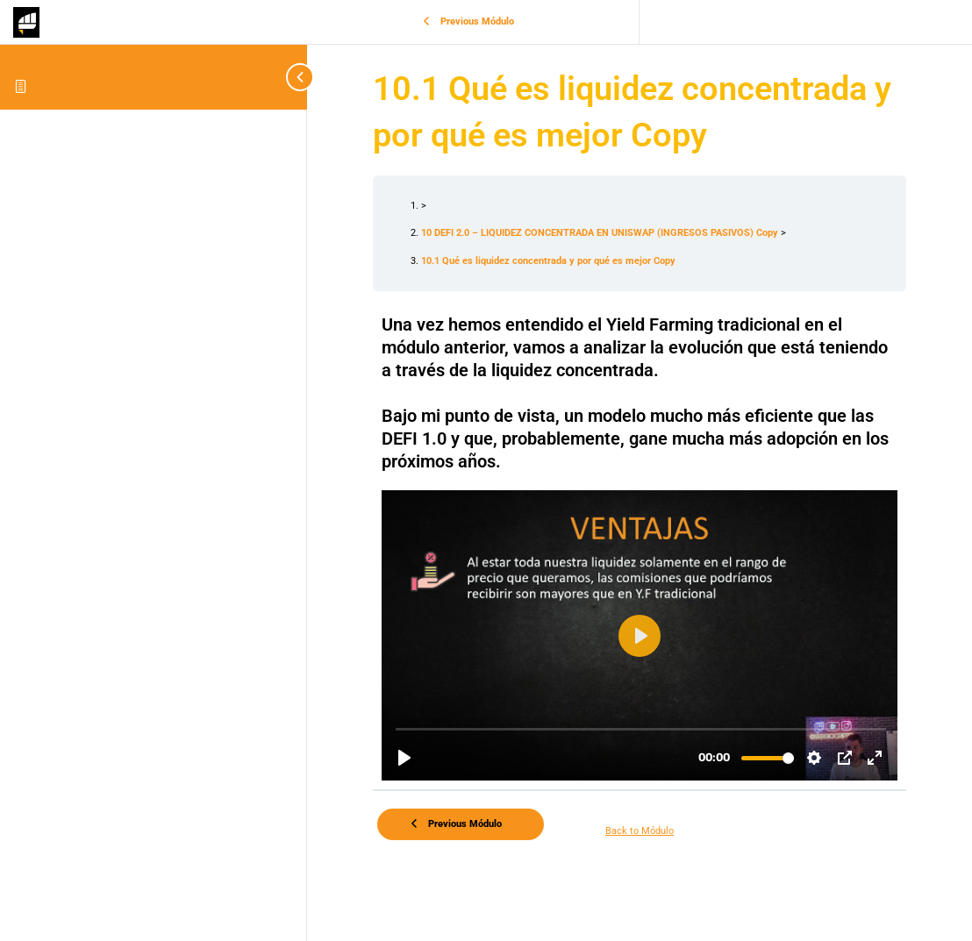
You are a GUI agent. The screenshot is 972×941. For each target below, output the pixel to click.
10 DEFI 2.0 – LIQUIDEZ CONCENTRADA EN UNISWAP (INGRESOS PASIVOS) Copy (601, 233)
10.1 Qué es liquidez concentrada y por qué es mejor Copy (548, 261)
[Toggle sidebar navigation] (289, 77)
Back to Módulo (639, 831)
